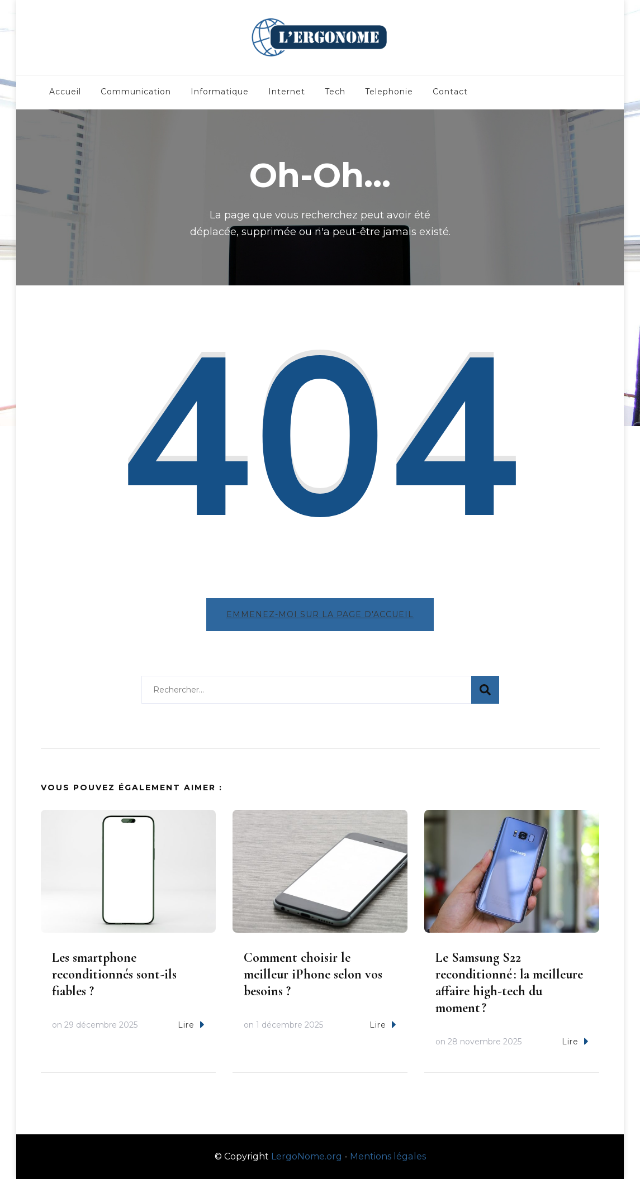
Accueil (65, 92)
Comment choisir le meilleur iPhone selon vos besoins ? (313, 974)
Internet (286, 92)
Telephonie (389, 92)
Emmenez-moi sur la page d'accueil (320, 614)
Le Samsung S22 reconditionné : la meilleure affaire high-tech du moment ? (509, 982)
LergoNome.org (306, 1156)
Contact (450, 92)
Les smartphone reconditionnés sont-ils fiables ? (114, 974)
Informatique (220, 92)
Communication (136, 92)
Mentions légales (388, 1156)
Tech (335, 92)
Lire (191, 1024)
